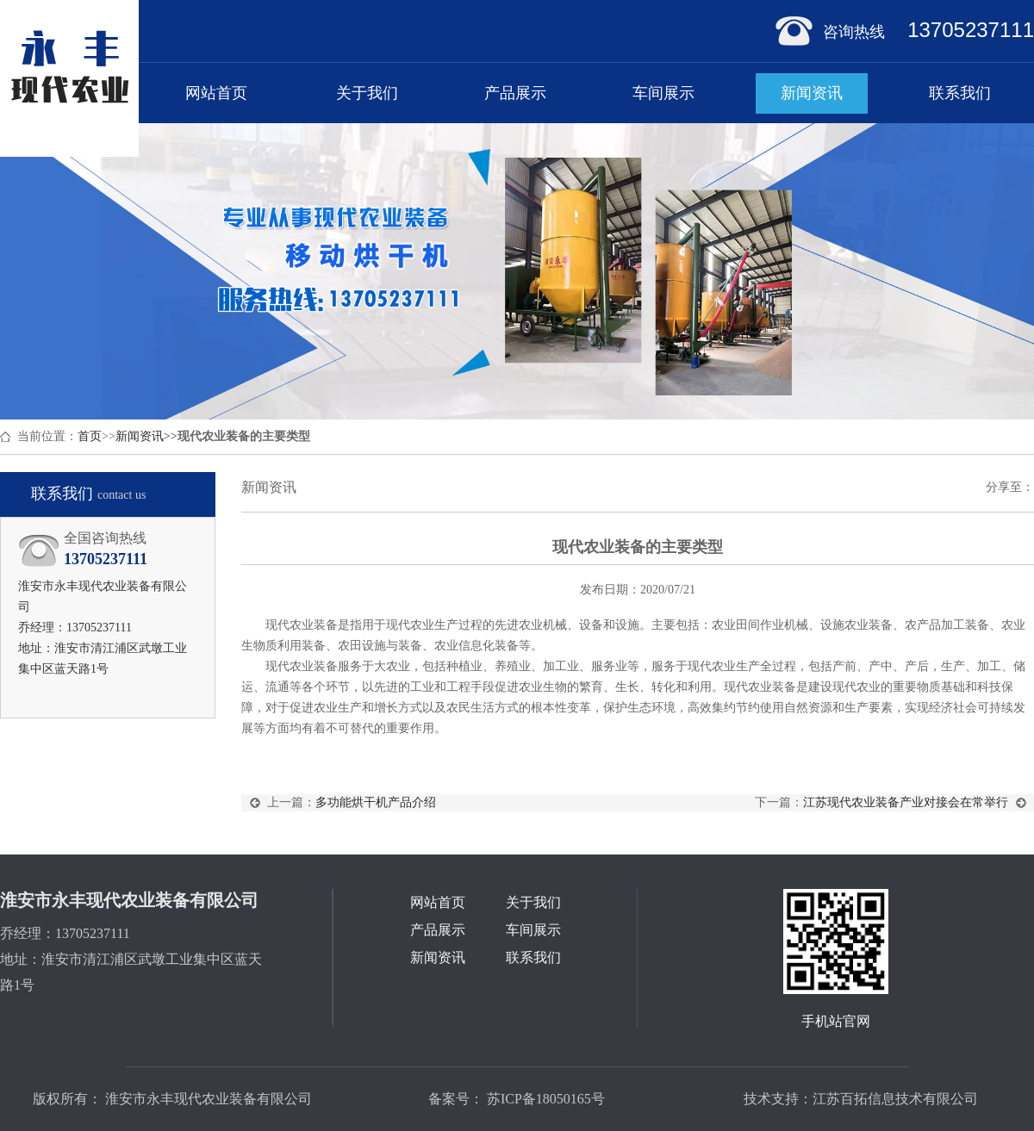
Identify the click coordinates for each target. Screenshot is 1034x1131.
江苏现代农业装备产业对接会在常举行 (905, 802)
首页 (90, 436)
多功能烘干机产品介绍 (375, 802)
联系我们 (960, 93)
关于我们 (367, 93)
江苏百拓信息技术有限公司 (895, 1098)
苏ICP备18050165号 (544, 1098)
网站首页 (216, 93)
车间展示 (663, 93)
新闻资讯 (812, 93)
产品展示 (515, 93)
